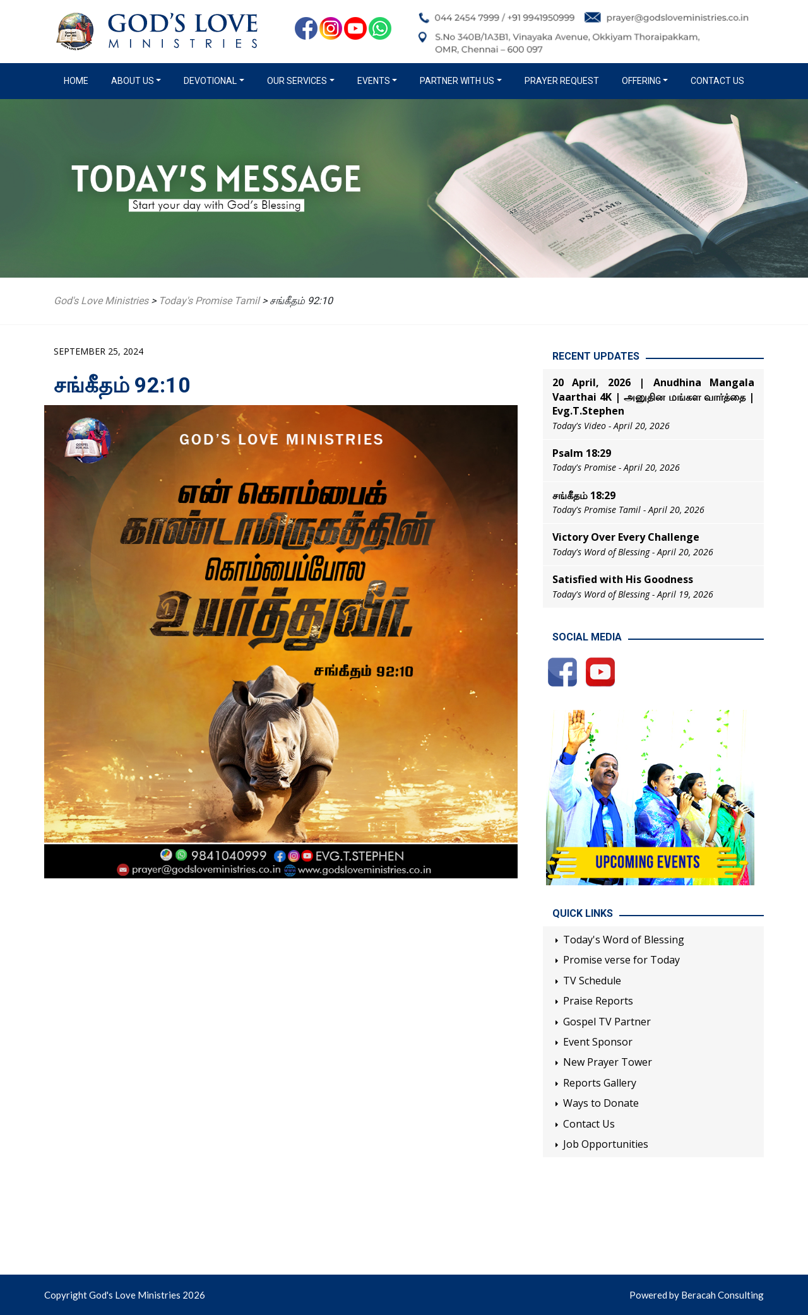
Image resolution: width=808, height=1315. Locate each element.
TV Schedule (592, 981)
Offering (641, 81)
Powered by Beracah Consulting (696, 1294)
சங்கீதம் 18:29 (583, 495)
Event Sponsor (598, 1042)
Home (78, 80)
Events (373, 81)
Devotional (210, 81)
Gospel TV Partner (607, 1022)
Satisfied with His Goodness (622, 579)
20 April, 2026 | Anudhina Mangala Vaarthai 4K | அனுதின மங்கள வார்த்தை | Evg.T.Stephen (653, 396)
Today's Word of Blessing (623, 939)
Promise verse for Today (621, 960)
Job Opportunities (605, 1144)
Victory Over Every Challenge (625, 537)
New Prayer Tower (607, 1062)
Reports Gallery (599, 1083)
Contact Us (717, 81)
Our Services (297, 81)
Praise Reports (598, 1001)
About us (132, 81)
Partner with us (457, 81)
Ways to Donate (601, 1103)
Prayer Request (562, 81)
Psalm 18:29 (581, 453)
